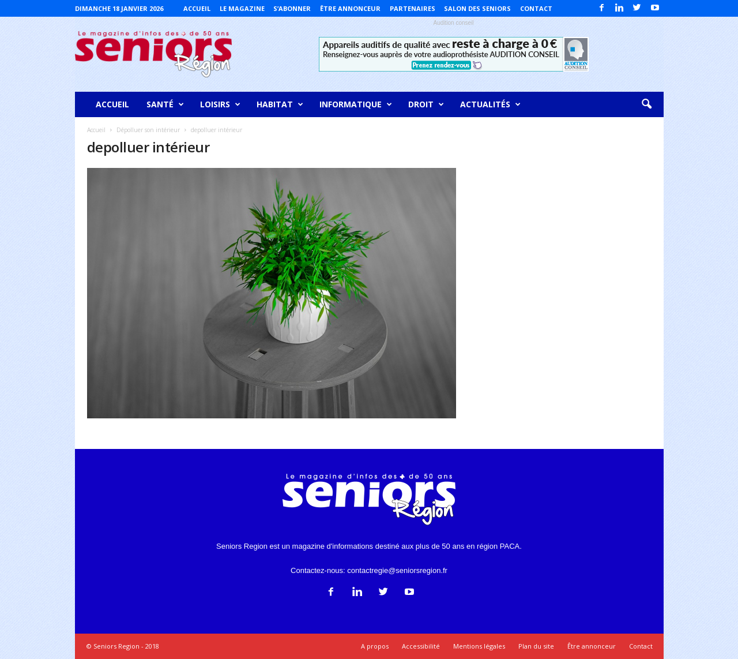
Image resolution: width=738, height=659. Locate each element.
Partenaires (412, 8)
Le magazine (242, 8)
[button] (646, 104)
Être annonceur (350, 8)
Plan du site (536, 646)
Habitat (280, 104)
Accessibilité (421, 646)
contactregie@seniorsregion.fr (397, 570)
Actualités (490, 104)
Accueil (196, 8)
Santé (165, 104)
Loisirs (220, 104)
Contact (536, 8)
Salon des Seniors (477, 8)
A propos (375, 646)
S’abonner (292, 8)
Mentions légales (479, 646)
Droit (426, 104)
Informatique (355, 104)
